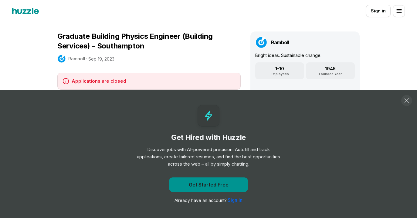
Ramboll (76, 58)
